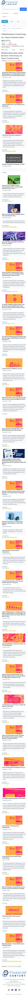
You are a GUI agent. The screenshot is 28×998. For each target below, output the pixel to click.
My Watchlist (15, 13)
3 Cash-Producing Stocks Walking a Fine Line (13, 767)
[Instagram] (19, 990)
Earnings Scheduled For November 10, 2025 (13, 164)
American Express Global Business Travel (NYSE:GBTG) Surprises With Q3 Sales (12, 429)
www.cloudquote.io (14, 981)
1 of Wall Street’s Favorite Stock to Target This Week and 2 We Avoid (13, 705)
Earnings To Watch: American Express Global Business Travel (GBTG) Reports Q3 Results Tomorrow (13, 493)
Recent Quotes (5, 13)
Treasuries (5, 30)
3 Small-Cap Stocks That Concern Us (11, 916)
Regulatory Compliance (8, 201)
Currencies (13, 28)
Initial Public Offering (15, 961)
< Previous (4, 60)
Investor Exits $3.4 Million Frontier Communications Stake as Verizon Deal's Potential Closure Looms (12, 187)
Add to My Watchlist (5, 47)
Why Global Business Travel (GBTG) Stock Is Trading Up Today (13, 944)
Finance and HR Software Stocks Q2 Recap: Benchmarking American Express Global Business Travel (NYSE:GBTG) (13, 737)
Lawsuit (20, 961)
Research (22, 49)
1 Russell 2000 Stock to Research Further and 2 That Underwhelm (13, 644)
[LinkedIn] (15, 990)
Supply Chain (7, 91)
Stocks (11, 21)
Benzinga (5, 172)
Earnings (6, 355)
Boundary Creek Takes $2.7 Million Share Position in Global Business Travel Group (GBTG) (12, 523)
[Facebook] (12, 990)
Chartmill (5, 476)
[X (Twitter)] (8, 990)
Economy (13, 291)
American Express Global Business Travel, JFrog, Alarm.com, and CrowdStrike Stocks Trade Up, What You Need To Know (13, 274)
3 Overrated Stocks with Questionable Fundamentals (11, 857)
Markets (4, 21)
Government (7, 630)
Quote (6, 49)
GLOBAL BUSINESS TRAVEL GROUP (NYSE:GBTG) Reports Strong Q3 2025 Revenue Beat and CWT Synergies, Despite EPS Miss (14, 461)
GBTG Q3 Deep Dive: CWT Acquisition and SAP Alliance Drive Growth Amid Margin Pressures (14, 398)
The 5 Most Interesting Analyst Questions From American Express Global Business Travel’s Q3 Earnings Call (14, 338)
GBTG (7, 40)
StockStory (5, 90)
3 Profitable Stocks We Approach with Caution (13, 798)
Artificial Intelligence (8, 151)
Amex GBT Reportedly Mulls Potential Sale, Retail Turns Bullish (13, 242)
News (9, 28)
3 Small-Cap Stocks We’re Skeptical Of (12, 135)
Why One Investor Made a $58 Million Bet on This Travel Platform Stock (13, 215)
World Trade (14, 630)
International (19, 28)
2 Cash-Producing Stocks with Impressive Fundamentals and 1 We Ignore (12, 581)
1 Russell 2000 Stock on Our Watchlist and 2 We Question (13, 105)
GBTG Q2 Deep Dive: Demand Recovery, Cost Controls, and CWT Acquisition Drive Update (13, 887)
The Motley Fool (6, 199)
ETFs (18, 21)
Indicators (4, 16)
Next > (19, 60)
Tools (4, 25)
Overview (4, 28)
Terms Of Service (16, 985)
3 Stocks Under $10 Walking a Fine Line (12, 368)
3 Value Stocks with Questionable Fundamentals (10, 551)
